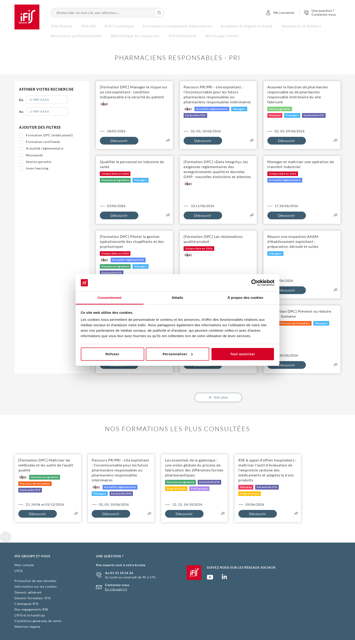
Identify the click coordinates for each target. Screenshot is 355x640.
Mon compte (24, 565)
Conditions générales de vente (37, 621)
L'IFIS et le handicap (29, 615)
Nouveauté (34, 155)
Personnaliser (178, 354)
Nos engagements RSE (31, 609)
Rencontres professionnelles (76, 36)
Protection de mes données (35, 581)
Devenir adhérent (28, 592)
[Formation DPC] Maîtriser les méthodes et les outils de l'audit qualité (45, 465)
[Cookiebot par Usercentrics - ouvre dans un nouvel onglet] (254, 282)
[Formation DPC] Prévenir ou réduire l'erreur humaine (299, 313)
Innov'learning (37, 168)
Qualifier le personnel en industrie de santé (132, 164)
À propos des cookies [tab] (245, 297)
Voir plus (218, 397)
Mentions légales (27, 626)
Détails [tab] (177, 297)
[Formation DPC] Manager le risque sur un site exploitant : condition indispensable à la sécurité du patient (134, 92)
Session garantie (38, 162)
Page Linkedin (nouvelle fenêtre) (224, 578)
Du (21, 100)
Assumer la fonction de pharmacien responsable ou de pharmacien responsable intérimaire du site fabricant (297, 94)
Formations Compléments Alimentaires (177, 26)
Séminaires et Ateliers (301, 26)
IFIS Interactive (182, 36)
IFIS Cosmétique (119, 26)
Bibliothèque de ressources (135, 36)
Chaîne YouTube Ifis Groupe (210, 579)
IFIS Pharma (61, 26)
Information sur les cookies (35, 586)
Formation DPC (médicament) (49, 135)
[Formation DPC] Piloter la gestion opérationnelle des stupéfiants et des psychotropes (132, 241)
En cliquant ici (116, 589)
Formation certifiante (43, 142)
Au (21, 112)
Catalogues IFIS (26, 604)
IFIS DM (88, 26)
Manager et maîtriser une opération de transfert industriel (300, 164)
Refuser (112, 354)
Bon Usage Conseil (222, 36)
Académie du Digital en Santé (246, 26)
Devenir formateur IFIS (32, 598)
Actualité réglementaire (44, 148)
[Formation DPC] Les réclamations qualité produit (213, 239)
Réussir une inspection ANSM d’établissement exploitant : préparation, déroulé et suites (293, 241)
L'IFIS (18, 571)
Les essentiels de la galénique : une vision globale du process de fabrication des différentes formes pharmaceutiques (194, 467)
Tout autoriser (242, 354)
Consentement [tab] (109, 297)
